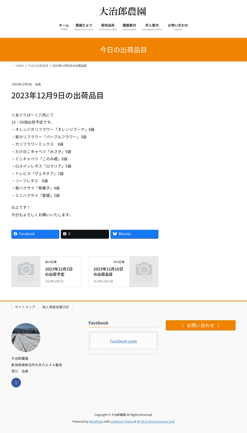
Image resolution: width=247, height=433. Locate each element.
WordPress (96, 421)
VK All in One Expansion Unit (156, 421)
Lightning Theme (121, 421)
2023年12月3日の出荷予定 (59, 271)
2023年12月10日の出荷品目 (108, 271)
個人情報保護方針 (55, 306)
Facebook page (123, 341)
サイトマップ (25, 306)
